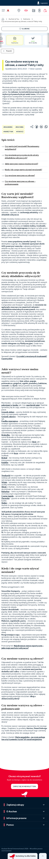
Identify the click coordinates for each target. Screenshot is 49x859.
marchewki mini (33, 405)
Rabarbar (5, 492)
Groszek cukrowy (8, 417)
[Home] (10, 10)
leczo (16, 453)
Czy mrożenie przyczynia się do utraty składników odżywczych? (20, 156)
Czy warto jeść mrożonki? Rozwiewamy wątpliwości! (20, 148)
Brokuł (4, 458)
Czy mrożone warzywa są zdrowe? (18, 175)
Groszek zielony (7, 412)
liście (34, 442)
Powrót (7, 51)
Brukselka (5, 435)
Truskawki (5, 475)
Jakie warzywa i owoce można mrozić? (19, 164)
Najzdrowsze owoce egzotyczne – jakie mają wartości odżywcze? (22, 647)
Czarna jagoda (7, 496)
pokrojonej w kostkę (9, 405)
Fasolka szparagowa (9, 421)
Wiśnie (4, 482)
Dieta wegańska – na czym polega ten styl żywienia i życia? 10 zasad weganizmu (23, 738)
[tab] (5, 40)
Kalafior (4, 462)
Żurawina (5, 498)
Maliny (4, 503)
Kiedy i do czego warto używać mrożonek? (21, 170)
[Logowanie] (42, 2)
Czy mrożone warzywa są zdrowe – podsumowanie (18, 183)
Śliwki (4, 487)
